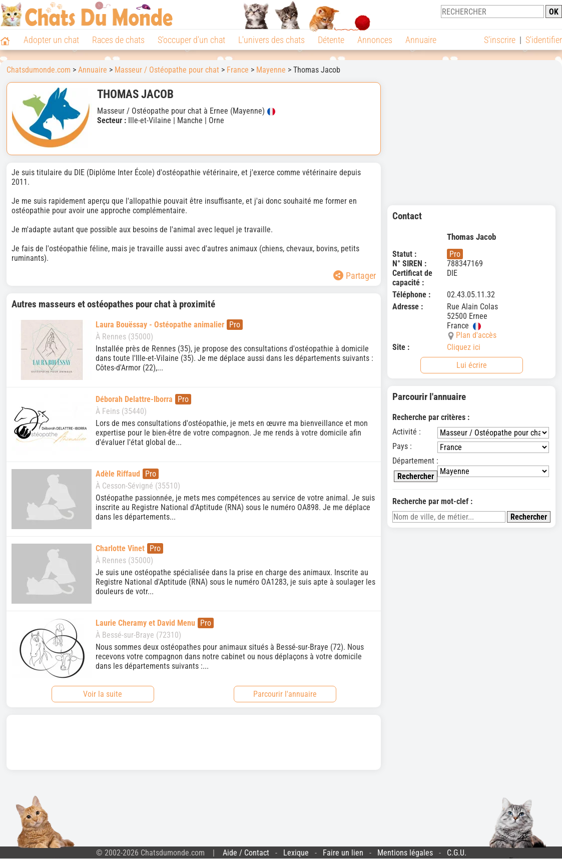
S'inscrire (499, 40)
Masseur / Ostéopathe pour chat (167, 70)
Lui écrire (471, 365)
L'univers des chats (271, 40)
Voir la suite (102, 694)
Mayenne (271, 70)
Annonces (374, 40)
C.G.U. (456, 852)
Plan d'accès (476, 335)
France (238, 70)
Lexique (296, 852)
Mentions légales (405, 852)
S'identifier (543, 40)
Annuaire (420, 40)
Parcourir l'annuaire (285, 694)
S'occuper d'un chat (191, 40)
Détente (331, 40)
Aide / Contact (246, 852)
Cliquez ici (463, 347)
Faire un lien (343, 852)
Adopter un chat (51, 40)
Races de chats (118, 40)
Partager (354, 275)
